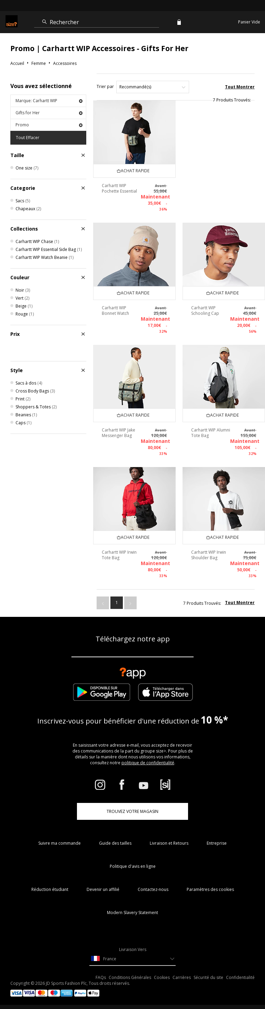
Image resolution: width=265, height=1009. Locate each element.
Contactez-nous (153, 889)
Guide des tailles (115, 843)
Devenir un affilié (103, 889)
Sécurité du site (208, 977)
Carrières (182, 977)
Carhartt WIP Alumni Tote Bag (210, 432)
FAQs (101, 977)
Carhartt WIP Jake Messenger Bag (118, 432)
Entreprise (217, 843)
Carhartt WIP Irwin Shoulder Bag (208, 555)
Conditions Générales (130, 977)
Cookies (162, 977)
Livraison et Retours (169, 843)
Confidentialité (240, 977)
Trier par (105, 86)
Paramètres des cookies (210, 889)
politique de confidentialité (147, 763)
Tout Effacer (27, 137)
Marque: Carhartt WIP (49, 101)
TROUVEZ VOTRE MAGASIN (132, 811)
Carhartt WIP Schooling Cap (205, 310)
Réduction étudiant (49, 889)
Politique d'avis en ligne (133, 866)
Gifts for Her (49, 113)
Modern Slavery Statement (132, 912)
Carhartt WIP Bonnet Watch (115, 310)
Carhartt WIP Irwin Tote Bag (119, 555)
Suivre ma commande (59, 843)
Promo (49, 125)
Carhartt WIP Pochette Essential (119, 188)
